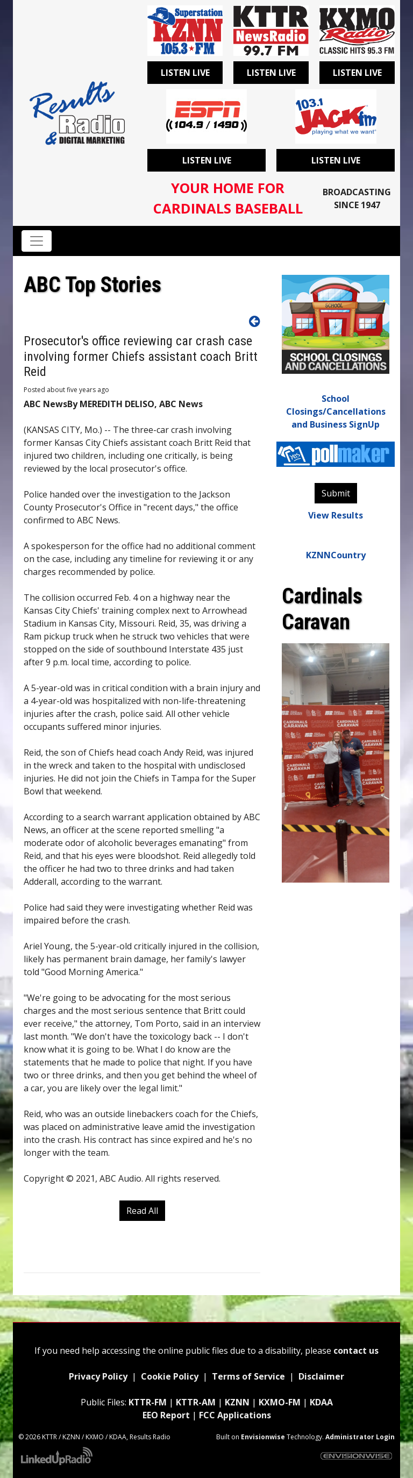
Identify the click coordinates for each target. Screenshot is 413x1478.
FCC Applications (235, 1415)
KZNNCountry (336, 555)
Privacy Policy (98, 1376)
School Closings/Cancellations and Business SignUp (336, 411)
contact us (356, 1350)
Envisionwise (263, 1436)
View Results (335, 515)
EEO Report (166, 1415)
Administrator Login (360, 1436)
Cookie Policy (169, 1376)
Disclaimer (320, 1376)
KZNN (237, 1402)
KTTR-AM (196, 1402)
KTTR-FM (148, 1402)
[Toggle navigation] (37, 241)
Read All (142, 1211)
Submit (336, 493)
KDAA (321, 1402)
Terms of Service (248, 1376)
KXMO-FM (280, 1402)
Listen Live (185, 73)
